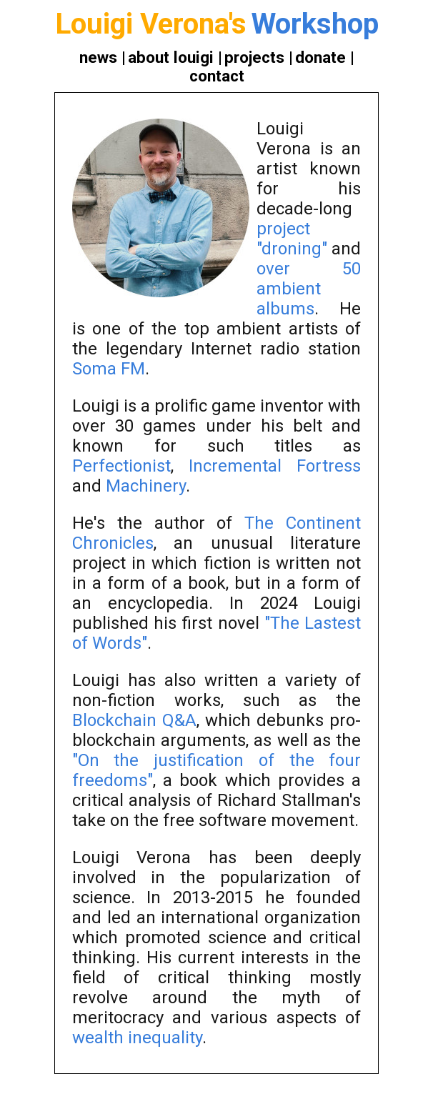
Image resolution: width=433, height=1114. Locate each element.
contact (216, 75)
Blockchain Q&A (134, 720)
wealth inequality (137, 1038)
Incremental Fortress (275, 466)
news (98, 57)
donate (320, 57)
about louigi (171, 57)
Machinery (146, 486)
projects (254, 57)
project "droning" (292, 239)
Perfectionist (121, 466)
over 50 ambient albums (309, 289)
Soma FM (108, 369)
